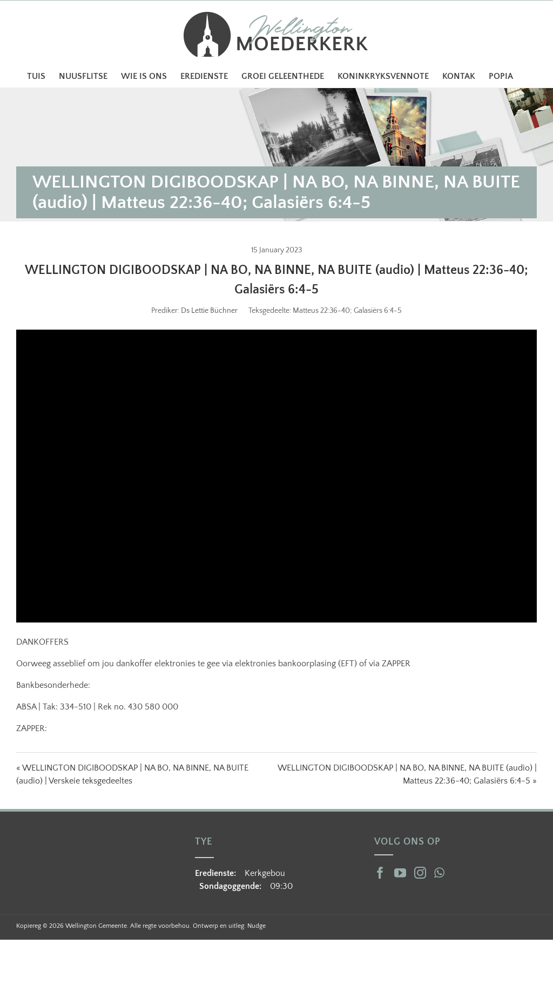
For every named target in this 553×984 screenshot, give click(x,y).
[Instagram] (420, 873)
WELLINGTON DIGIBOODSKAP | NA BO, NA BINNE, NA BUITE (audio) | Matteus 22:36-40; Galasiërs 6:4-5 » (407, 774)
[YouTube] (400, 873)
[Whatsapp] (439, 873)
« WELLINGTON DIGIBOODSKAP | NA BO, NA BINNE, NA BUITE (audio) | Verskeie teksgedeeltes (132, 774)
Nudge (256, 925)
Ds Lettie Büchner (209, 310)
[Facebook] (380, 873)
